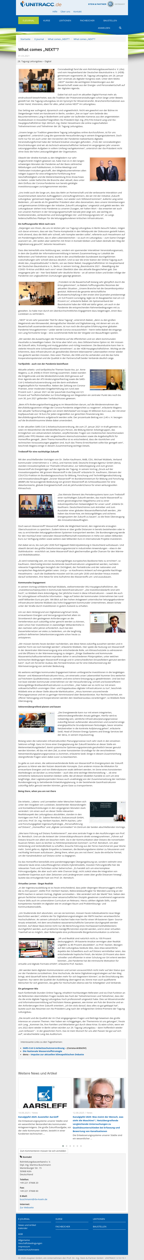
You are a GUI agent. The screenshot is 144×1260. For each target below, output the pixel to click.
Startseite (25, 39)
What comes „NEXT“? (59, 39)
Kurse (46, 20)
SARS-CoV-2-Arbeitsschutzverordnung (44, 1047)
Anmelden (104, 27)
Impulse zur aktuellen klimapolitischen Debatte (57, 1054)
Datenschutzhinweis (28, 1249)
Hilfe (54, 11)
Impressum (24, 1246)
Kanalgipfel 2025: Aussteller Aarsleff (38, 1116)
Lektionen (65, 20)
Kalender (23, 1228)
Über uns (65, 11)
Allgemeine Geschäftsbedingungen (30, 1242)
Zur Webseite (27, 1207)
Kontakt (77, 11)
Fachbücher (87, 20)
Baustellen (110, 20)
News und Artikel (27, 1224)
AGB (20, 1233)
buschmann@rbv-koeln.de (33, 1199)
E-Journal (28, 20)
